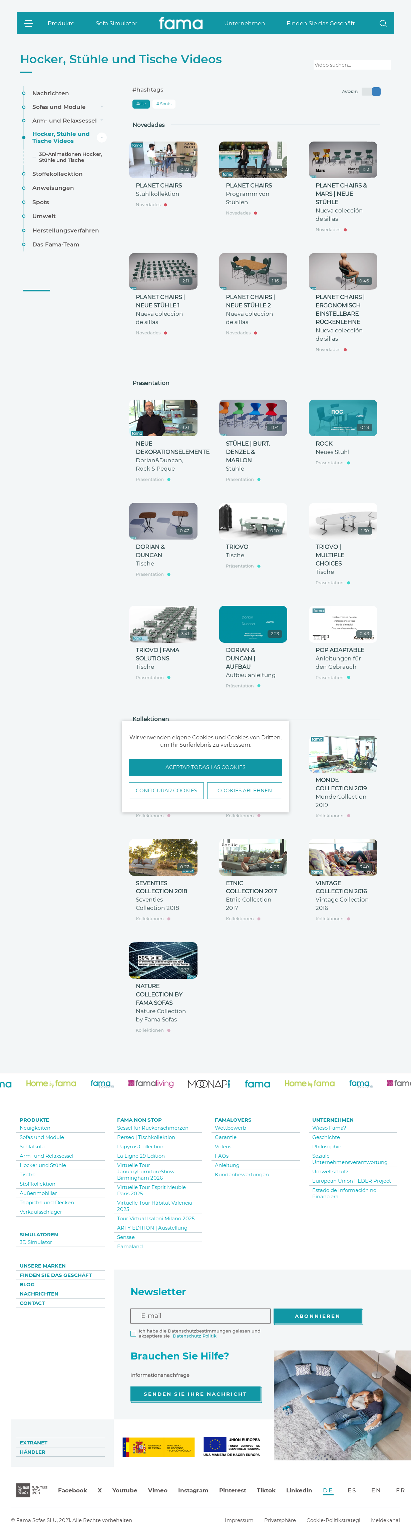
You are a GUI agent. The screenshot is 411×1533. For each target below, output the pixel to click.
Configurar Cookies (166, 790)
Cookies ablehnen (245, 790)
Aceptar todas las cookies (205, 767)
